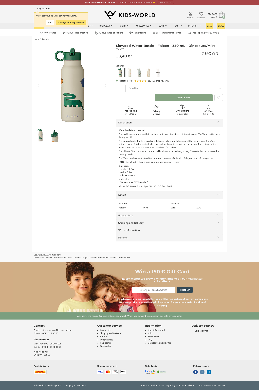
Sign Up (185, 289)
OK (50, 22)
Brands (45, 39)
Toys (177, 26)
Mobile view (219, 385)
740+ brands (48, 33)
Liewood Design (80, 257)
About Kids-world (156, 330)
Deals (221, 26)
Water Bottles (124, 257)
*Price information (129, 230)
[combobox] (175, 88)
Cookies (208, 385)
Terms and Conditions (150, 385)
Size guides (105, 346)
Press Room (153, 336)
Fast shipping (137, 33)
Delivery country (194, 385)
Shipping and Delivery (131, 222)
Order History (106, 340)
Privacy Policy (168, 385)
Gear (163, 26)
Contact (39, 325)
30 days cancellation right (109, 32)
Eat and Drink (60, 257)
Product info (125, 215)
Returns (123, 237)
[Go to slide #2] (54, 135)
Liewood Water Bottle (98, 257)
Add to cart (183, 97)
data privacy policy (173, 316)
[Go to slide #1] (40, 135)
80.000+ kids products (75, 33)
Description (125, 122)
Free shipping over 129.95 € (203, 33)
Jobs (150, 333)
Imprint (180, 385)
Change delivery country (71, 22)
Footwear (106, 26)
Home (36, 39)
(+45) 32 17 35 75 (49, 333)
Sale (209, 26)
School (113, 257)
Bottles (49, 257)
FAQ (150, 340)
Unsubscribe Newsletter (159, 343)
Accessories (144, 26)
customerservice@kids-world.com (56, 330)
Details (122, 194)
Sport (124, 26)
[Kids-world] (129, 15)
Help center (105, 343)
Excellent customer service (167, 33)
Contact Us (105, 330)
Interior (194, 26)
